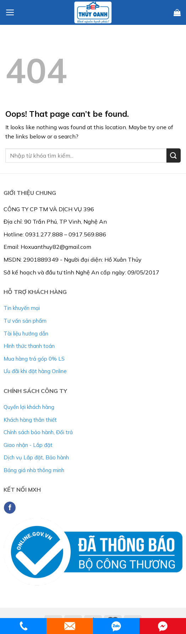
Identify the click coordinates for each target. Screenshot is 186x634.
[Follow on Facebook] (10, 508)
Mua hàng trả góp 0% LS (34, 358)
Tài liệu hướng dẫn (26, 333)
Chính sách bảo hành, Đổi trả (38, 432)
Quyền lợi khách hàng (29, 407)
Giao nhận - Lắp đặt (28, 445)
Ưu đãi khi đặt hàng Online (35, 371)
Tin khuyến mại (22, 308)
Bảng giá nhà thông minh (34, 470)
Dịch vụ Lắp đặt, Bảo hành (36, 457)
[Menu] (10, 12)
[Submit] (173, 155)
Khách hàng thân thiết (30, 419)
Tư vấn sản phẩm (25, 320)
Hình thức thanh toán (29, 346)
